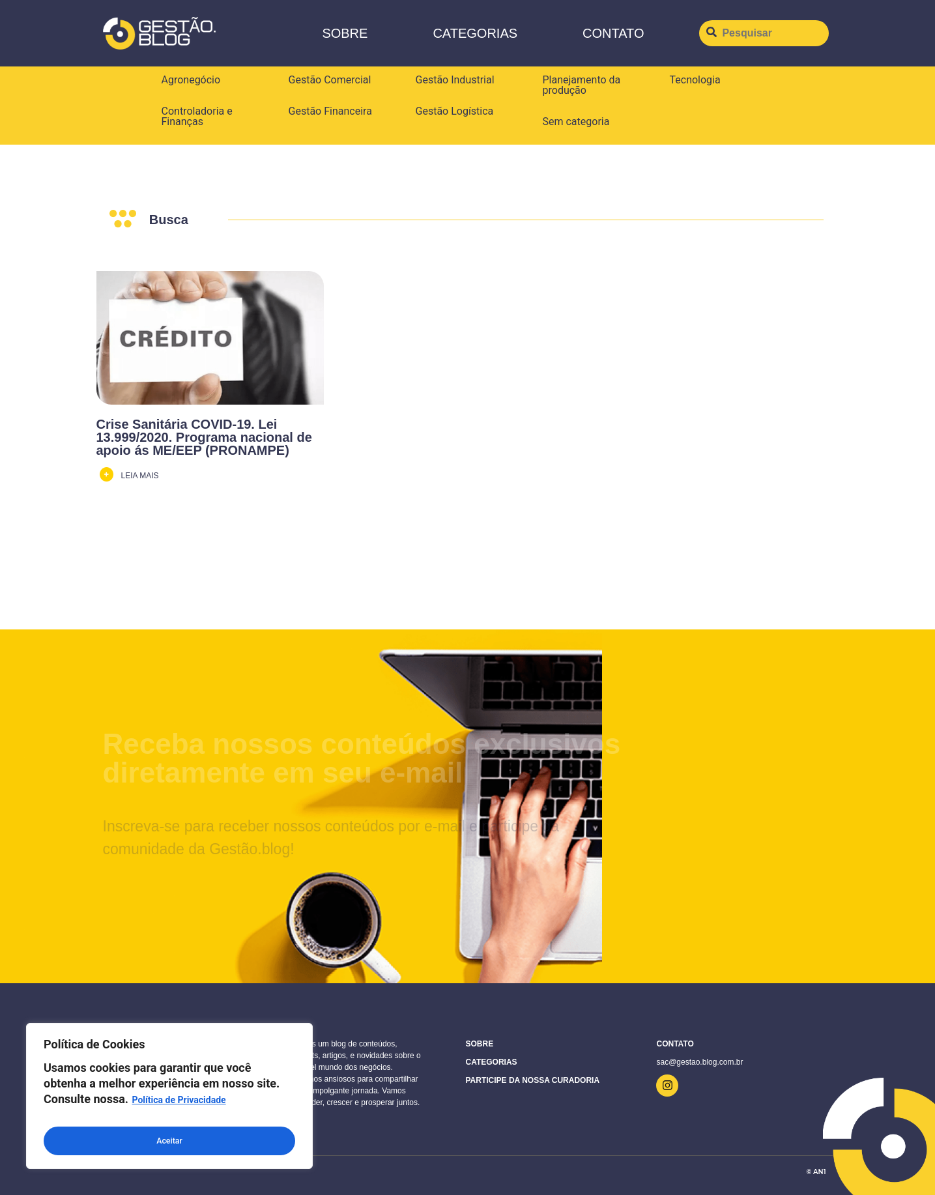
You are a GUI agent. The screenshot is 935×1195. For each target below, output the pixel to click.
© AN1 (816, 1172)
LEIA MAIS (140, 475)
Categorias (475, 33)
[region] (169, 1100)
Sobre (344, 33)
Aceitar (169, 1141)
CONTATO (613, 33)
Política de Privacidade (178, 1108)
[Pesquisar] (764, 33)
